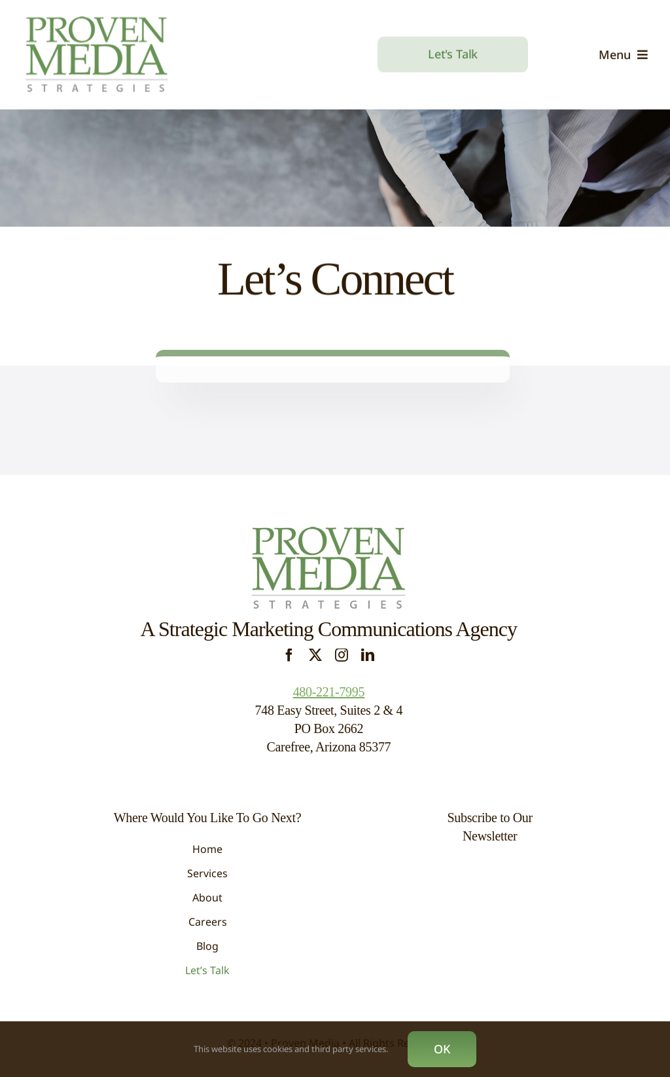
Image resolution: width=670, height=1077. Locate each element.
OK (442, 1049)
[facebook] (289, 655)
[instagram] (341, 655)
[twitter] (315, 655)
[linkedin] (367, 655)
